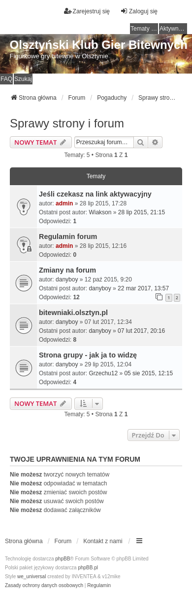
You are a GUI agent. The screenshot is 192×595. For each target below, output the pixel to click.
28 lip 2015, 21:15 (141, 212)
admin (64, 203)
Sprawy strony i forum (67, 123)
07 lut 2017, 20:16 (141, 330)
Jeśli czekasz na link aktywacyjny (95, 194)
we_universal (31, 576)
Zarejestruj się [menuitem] (87, 11)
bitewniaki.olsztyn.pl (73, 313)
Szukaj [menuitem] (23, 79)
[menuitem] (44, 585)
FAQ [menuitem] (6, 79)
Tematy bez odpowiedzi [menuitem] (144, 28)
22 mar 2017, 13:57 (143, 288)
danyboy (67, 279)
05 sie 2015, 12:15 (148, 373)
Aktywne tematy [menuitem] (173, 28)
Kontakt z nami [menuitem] (102, 541)
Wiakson (100, 212)
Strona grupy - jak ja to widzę (88, 355)
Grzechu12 (103, 373)
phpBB (62, 558)
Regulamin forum (68, 236)
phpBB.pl (88, 567)
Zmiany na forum (67, 270)
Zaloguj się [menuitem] (139, 11)
